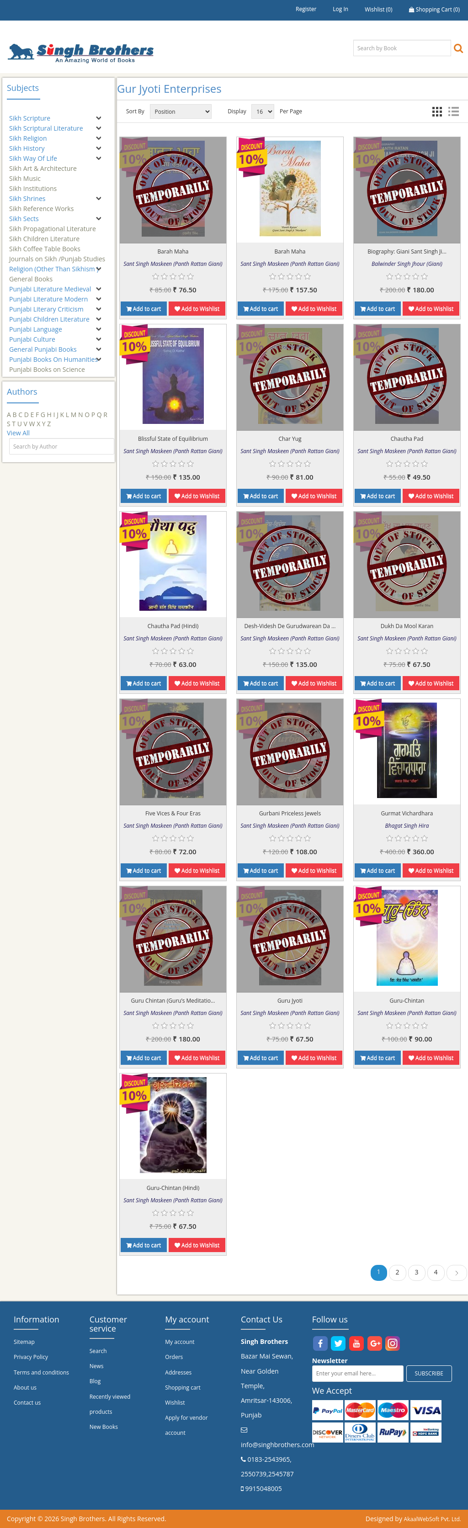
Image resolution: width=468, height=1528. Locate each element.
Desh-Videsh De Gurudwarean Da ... (290, 626)
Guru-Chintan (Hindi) (173, 1188)
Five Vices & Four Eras (173, 813)
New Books (104, 1427)
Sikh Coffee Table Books (44, 244)
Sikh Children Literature (44, 234)
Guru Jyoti (290, 1001)
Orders (174, 1357)
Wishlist (175, 1402)
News (97, 1366)
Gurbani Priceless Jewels (290, 813)
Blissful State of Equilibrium (173, 439)
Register (306, 9)
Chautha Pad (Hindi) (173, 626)
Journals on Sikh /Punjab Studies (57, 254)
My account (179, 1342)
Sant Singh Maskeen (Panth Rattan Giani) (173, 264)
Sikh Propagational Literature (52, 224)
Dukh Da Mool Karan (407, 626)
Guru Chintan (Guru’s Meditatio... (173, 1001)
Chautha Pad (407, 439)
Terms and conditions (41, 1372)
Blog (95, 1381)
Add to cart (144, 308)
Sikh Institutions (33, 184)
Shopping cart (182, 1387)
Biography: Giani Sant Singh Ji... (407, 251)
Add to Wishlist (197, 308)
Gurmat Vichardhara (407, 813)
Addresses (178, 1372)
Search (98, 1351)
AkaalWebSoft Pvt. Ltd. (432, 1519)
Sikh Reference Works (41, 204)
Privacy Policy (31, 1357)
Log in (340, 9)
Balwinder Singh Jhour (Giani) (407, 264)
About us (25, 1387)
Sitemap (24, 1342)
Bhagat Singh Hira (407, 826)
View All (18, 432)
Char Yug (289, 439)
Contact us (27, 1402)
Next (456, 1274)
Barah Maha (173, 251)
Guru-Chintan (407, 1001)
